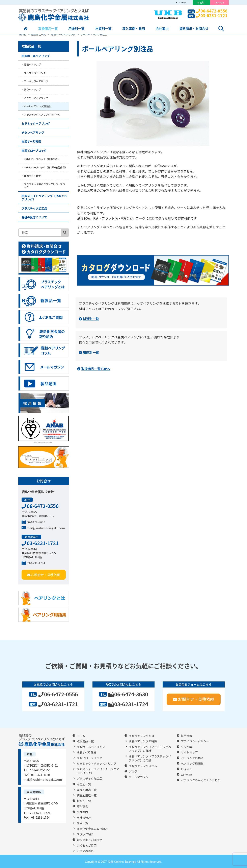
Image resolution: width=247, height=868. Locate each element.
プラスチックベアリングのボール (42, 114)
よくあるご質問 (87, 845)
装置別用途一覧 (87, 795)
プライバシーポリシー (195, 741)
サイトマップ (189, 752)
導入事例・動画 (133, 28)
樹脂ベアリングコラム (143, 766)
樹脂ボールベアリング (36, 56)
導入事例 (82, 806)
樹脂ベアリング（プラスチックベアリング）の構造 (150, 749)
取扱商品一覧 (48, 28)
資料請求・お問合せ (193, 28)
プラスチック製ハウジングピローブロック (44, 185)
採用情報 (186, 736)
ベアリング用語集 (192, 764)
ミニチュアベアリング (36, 98)
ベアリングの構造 (192, 758)
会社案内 (162, 28)
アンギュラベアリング (36, 81)
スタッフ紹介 (85, 834)
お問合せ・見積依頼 (43, 574)
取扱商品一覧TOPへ (95, 368)
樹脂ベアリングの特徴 (143, 741)
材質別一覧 (103, 28)
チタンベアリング (33, 132)
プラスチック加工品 (34, 208)
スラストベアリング (35, 73)
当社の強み (84, 818)
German (219, 2)
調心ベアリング (32, 89)
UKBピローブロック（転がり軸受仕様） (45, 167)
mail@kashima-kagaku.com (43, 528)
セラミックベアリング (36, 123)
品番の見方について (34, 217)
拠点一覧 (82, 823)
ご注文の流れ (85, 851)
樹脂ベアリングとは (141, 736)
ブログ (133, 771)
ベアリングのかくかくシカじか (200, 780)
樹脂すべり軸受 (31, 141)
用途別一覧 (76, 28)
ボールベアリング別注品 (37, 106)
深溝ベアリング (32, 64)
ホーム (182, 2)
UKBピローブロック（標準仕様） (42, 159)
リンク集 (186, 747)
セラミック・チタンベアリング (96, 764)
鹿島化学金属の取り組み (92, 829)
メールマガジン (138, 777)
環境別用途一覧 (87, 790)
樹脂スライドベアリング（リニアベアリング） (44, 197)
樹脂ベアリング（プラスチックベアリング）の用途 (150, 758)
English (201, 2)
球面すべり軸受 (32, 175)
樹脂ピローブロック (34, 150)
